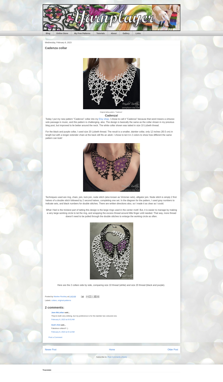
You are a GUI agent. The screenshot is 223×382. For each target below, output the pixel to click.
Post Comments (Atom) (117, 357)
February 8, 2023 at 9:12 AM (63, 332)
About (113, 33)
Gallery (126, 33)
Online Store (62, 33)
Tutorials (100, 33)
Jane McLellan (57, 312)
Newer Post (50, 349)
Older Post (173, 349)
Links (138, 33)
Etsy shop (104, 119)
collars (54, 300)
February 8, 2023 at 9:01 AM (63, 319)
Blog (48, 33)
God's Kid (55, 325)
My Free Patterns (82, 33)
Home (112, 349)
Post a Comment (55, 337)
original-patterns (64, 300)
